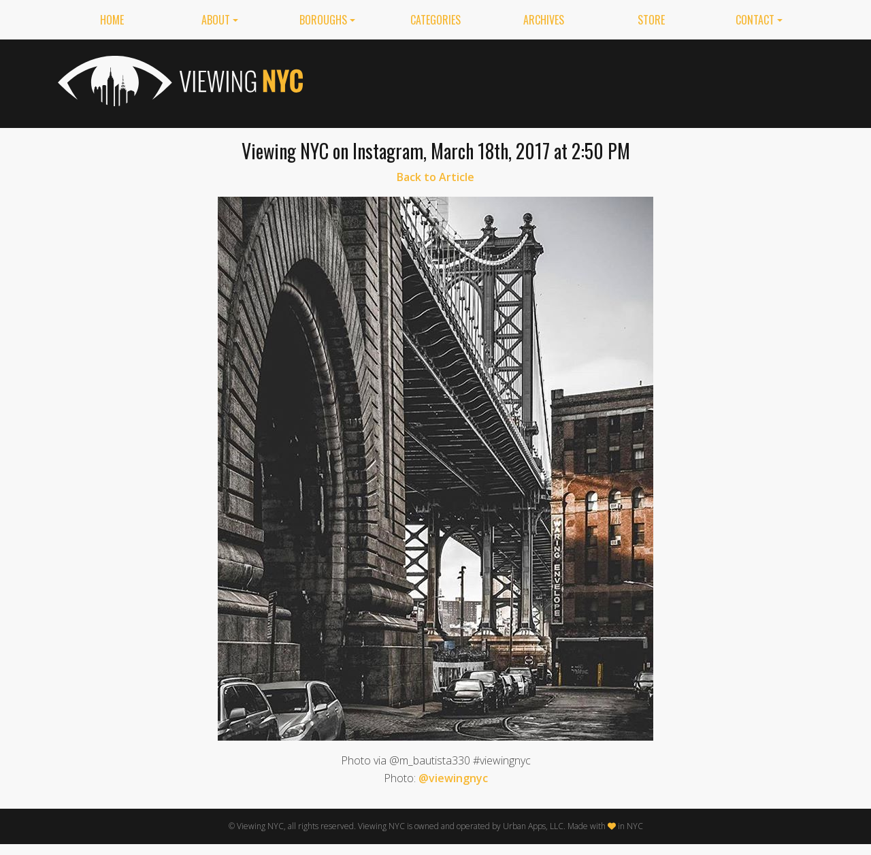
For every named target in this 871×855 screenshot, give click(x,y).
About (215, 20)
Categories (435, 20)
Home (112, 20)
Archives (543, 20)
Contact (755, 20)
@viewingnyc (453, 778)
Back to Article (435, 177)
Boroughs (323, 20)
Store (651, 20)
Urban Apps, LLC (533, 826)
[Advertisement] (565, 81)
